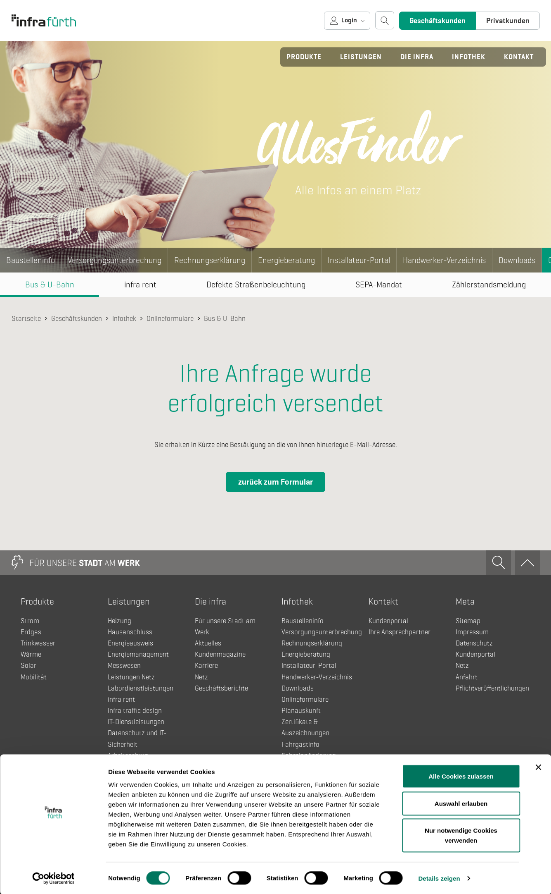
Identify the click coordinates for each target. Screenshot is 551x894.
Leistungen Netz (131, 677)
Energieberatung (286, 260)
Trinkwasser (38, 643)
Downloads (517, 260)
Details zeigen (439, 877)
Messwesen (124, 665)
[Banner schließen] (538, 767)
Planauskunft (301, 710)
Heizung (119, 621)
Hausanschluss (130, 632)
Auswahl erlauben (461, 802)
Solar (28, 665)
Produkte (304, 57)
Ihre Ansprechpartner (399, 632)
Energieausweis (130, 643)
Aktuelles (208, 643)
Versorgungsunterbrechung (114, 260)
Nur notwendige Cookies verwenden (461, 834)
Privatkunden (508, 20)
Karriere (206, 665)
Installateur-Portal (359, 260)
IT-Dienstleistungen (136, 721)
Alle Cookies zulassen (461, 775)
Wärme (31, 654)
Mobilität (34, 677)
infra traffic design (135, 710)
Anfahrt (467, 677)
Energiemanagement (138, 654)
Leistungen (361, 57)
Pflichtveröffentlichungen (492, 688)
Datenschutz (474, 643)
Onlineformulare (170, 318)
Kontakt (519, 57)
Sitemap (468, 621)
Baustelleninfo (30, 260)
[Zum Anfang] (527, 562)
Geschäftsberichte (221, 688)
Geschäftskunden (437, 20)
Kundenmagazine (220, 654)
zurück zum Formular (275, 482)
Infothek (468, 57)
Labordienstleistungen (140, 688)
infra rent (140, 285)
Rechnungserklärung (209, 260)
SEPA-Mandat (378, 285)
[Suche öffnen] (384, 20)
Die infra (416, 57)
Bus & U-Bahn (49, 285)
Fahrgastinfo (300, 744)
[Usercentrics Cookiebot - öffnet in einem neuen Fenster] (53, 878)
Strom (30, 621)
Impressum (472, 632)
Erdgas (31, 632)
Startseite (26, 318)
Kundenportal (388, 621)
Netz (201, 677)
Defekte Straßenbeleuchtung (255, 285)
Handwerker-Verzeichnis (444, 260)
